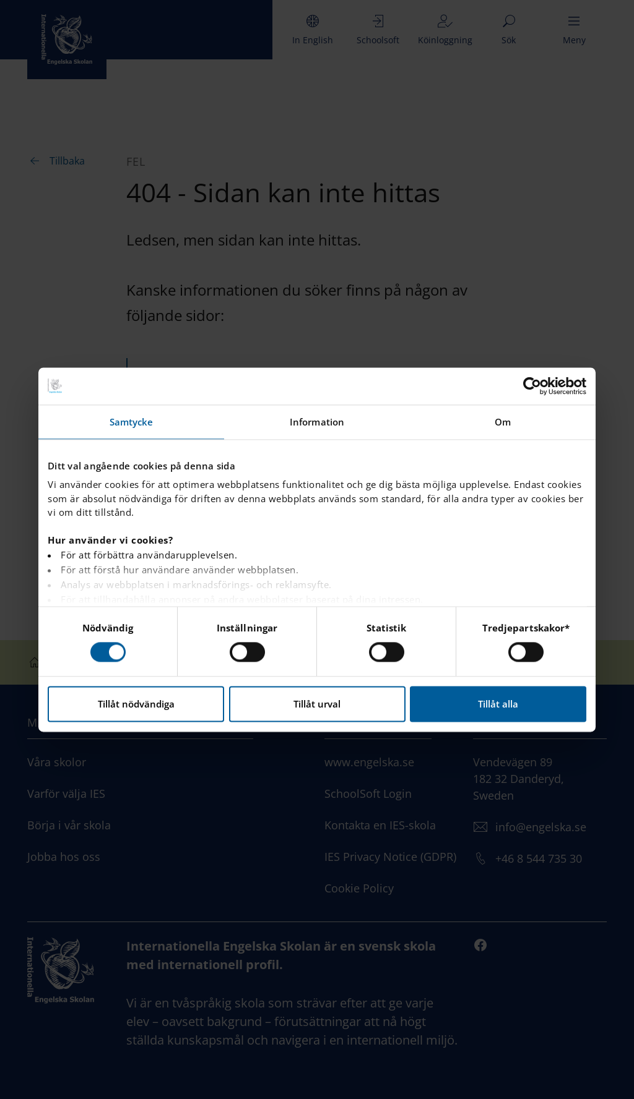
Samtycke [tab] (132, 422)
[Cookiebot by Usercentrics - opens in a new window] (532, 386)
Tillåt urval (317, 704)
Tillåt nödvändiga (136, 704)
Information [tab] (317, 422)
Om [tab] (503, 422)
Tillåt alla (498, 704)
